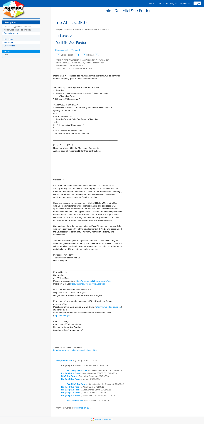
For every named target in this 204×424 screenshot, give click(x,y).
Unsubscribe (9, 46)
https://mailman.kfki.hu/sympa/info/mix (93, 281)
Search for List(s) (166, 3)
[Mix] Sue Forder (64, 360)
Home (151, 3)
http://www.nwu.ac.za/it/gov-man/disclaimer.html (75, 350)
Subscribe (8, 42)
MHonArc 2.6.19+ (82, 408)
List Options (10, 22)
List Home (8, 39)
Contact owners (11, 33)
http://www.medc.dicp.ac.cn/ (108, 307)
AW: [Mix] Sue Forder (77, 384)
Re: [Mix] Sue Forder (71, 373)
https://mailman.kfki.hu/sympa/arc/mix (87, 284)
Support (183, 3)
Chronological (61, 50)
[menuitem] (151, 3)
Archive (7, 52)
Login (197, 3)
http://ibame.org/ (61, 315)
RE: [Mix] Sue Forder (77, 370)
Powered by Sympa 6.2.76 (104, 419)
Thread (74, 50)
